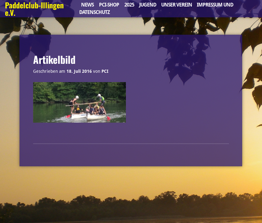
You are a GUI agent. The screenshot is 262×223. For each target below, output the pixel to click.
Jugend (147, 5)
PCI (104, 71)
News (87, 5)
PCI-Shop (109, 5)
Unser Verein (176, 5)
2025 (129, 5)
